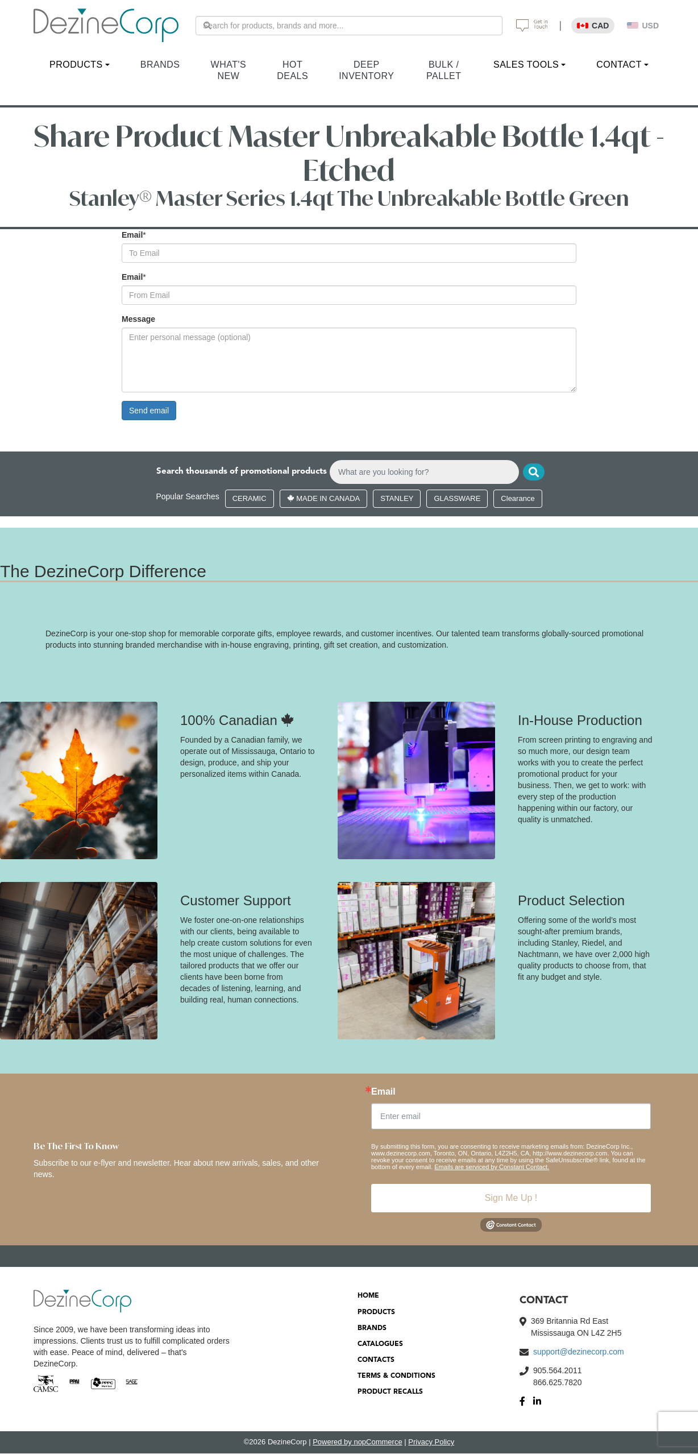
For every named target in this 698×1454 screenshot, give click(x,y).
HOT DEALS (292, 70)
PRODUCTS (376, 1313)
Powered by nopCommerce (357, 1443)
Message (138, 319)
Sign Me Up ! (511, 1199)
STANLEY (396, 499)
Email (132, 234)
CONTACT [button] (619, 64)
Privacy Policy (431, 1443)
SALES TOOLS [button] (526, 64)
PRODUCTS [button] (76, 64)
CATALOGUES (380, 1345)
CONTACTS (376, 1361)
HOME (368, 1297)
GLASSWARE (457, 499)
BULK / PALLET (443, 70)
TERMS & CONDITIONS (396, 1377)
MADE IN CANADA (323, 499)
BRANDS (160, 64)
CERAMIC (249, 499)
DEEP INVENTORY (366, 70)
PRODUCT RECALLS (390, 1393)
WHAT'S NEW (229, 70)
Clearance (517, 499)
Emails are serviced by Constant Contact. (491, 1168)
